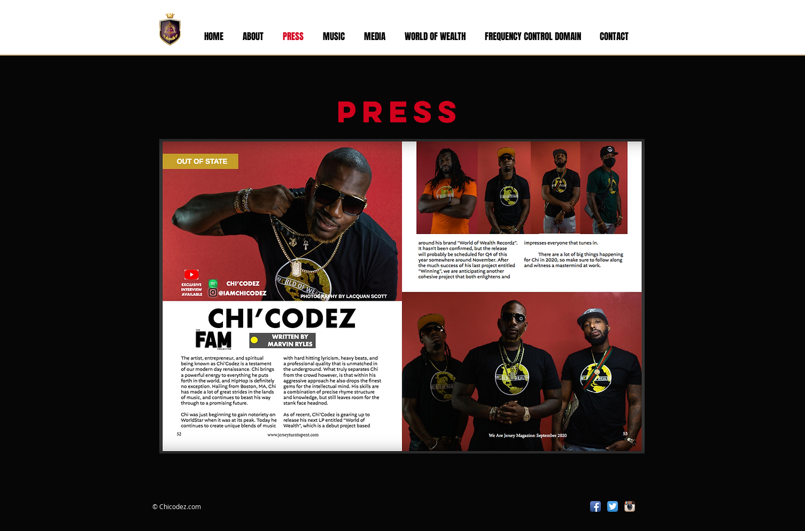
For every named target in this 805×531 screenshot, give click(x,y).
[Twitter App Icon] (612, 506)
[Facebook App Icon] (595, 506)
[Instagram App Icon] (629, 506)
